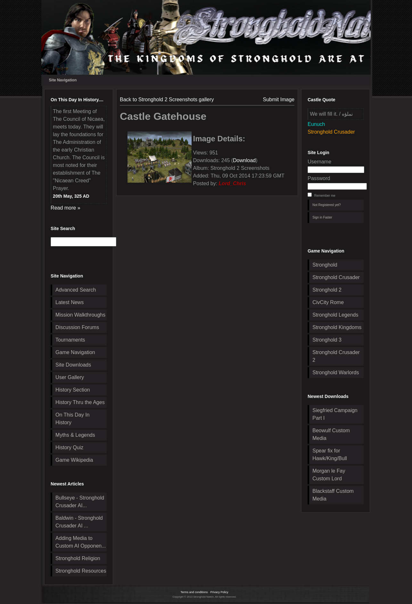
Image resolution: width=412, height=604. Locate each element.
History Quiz (69, 447)
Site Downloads (73, 365)
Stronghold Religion (77, 558)
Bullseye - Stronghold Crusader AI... (79, 501)
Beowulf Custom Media (331, 434)
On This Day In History (72, 418)
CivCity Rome (328, 302)
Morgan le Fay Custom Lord (328, 474)
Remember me (324, 195)
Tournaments (70, 340)
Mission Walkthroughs (80, 315)
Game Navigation (75, 352)
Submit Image (279, 99)
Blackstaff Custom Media (333, 494)
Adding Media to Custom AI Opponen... (80, 542)
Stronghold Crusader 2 (336, 356)
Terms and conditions (194, 592)
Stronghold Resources (80, 571)
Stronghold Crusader (336, 277)
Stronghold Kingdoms (336, 327)
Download (244, 160)
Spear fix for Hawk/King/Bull (329, 454)
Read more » (65, 208)
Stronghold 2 (327, 290)
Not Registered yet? (326, 205)
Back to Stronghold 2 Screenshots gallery (167, 99)
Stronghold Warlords (335, 372)
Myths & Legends (75, 435)
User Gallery (69, 377)
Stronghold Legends (335, 315)
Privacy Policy (219, 592)
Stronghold (324, 265)
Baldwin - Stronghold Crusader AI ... (79, 521)
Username (319, 161)
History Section (72, 390)
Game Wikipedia (74, 460)
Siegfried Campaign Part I (335, 414)
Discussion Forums (77, 327)
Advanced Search (75, 290)
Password (319, 178)
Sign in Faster (322, 217)
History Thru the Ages (80, 402)
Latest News (69, 302)
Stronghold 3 (327, 340)
